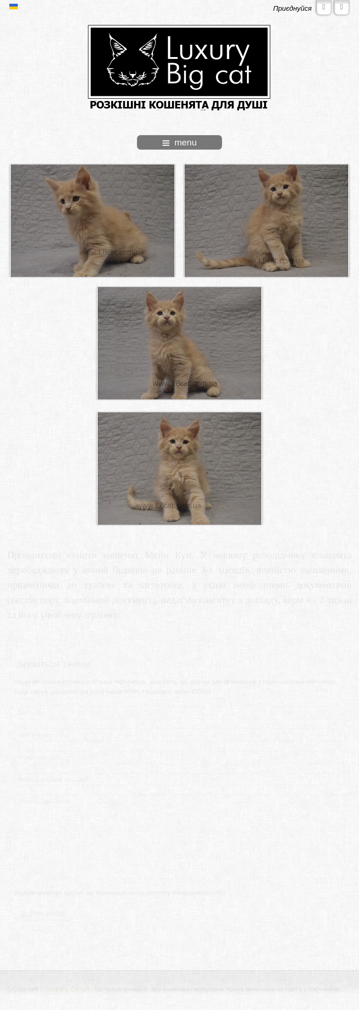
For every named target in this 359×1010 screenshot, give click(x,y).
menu (179, 142)
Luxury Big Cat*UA (65, 989)
